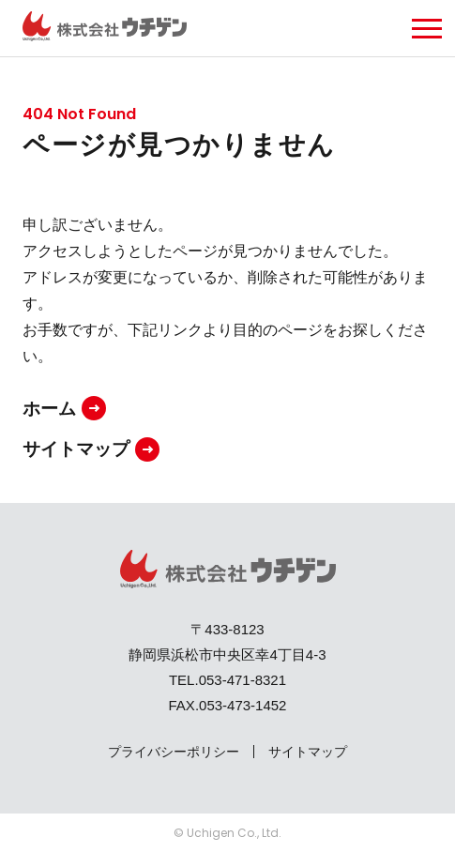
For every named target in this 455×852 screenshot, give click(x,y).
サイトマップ (76, 449)
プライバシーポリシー (173, 751)
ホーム (49, 408)
